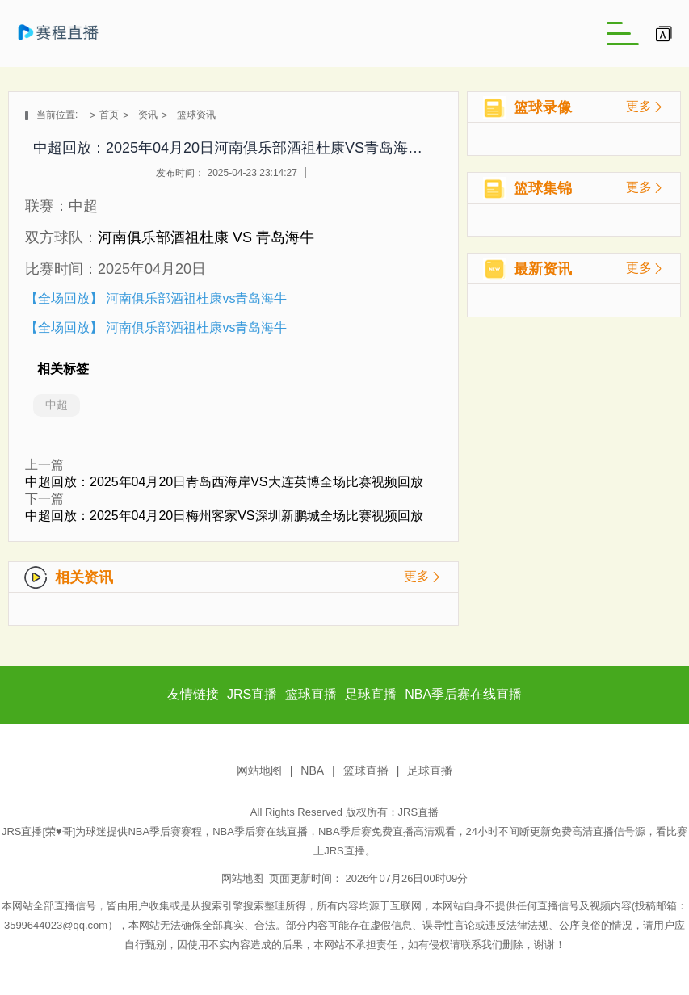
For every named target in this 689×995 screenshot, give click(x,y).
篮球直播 (366, 770)
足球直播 (429, 770)
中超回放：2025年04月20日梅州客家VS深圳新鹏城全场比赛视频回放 (224, 516)
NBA (312, 770)
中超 (56, 404)
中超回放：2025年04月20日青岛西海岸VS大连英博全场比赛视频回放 (224, 482)
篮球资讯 (196, 114)
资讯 (148, 114)
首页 (109, 114)
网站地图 (259, 770)
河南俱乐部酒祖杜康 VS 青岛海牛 (206, 237)
